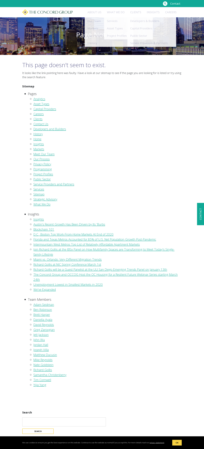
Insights (153, 12)
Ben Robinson (42, 309)
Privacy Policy (42, 164)
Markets (38, 149)
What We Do (41, 204)
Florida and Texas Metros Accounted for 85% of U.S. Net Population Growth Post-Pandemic (94, 239)
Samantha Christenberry (49, 375)
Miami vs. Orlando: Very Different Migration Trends (67, 259)
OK (177, 442)
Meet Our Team (44, 154)
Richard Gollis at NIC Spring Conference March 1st (67, 264)
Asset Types (41, 104)
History (38, 134)
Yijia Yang (39, 385)
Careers (171, 12)
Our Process (41, 159)
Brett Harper (41, 314)
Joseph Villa (41, 350)
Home (37, 139)
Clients (135, 12)
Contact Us (40, 124)
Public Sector (42, 179)
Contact (175, 3)
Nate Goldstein (43, 365)
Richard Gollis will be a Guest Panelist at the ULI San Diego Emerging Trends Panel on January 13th (100, 269)
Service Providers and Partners (53, 184)
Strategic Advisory (45, 199)
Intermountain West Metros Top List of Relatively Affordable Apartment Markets (86, 244)
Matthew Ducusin (45, 355)
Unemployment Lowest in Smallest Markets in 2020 (68, 284)
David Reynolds (43, 324)
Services (38, 189)
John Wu (39, 340)
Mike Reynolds (42, 360)
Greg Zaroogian (44, 329)
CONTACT (200, 214)
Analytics (39, 99)
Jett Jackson (41, 334)
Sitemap (38, 194)
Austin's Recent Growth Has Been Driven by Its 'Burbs (69, 224)
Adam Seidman (43, 304)
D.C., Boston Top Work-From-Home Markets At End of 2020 (73, 234)
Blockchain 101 (43, 229)
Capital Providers (44, 109)
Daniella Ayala (42, 319)
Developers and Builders (49, 129)
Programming (42, 169)
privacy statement (157, 442)
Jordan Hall (40, 345)
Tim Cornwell (42, 380)
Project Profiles (43, 174)
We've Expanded (44, 289)
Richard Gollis (42, 370)
